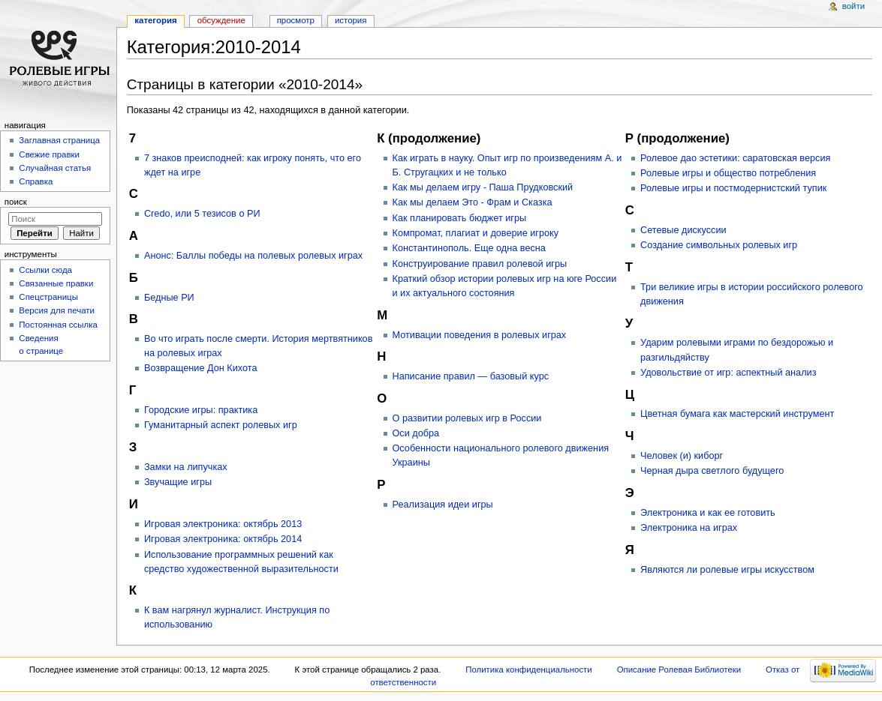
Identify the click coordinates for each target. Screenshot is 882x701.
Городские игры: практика (200, 410)
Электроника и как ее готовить (707, 513)
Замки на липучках (185, 467)
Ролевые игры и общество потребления (728, 173)
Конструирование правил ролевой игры (480, 264)
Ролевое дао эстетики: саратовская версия (735, 158)
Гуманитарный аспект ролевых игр (220, 425)
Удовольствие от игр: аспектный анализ (728, 372)
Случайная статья (55, 167)
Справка (36, 181)
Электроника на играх (688, 528)
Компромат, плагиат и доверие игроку (476, 233)
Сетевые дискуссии (683, 230)
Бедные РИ (169, 297)
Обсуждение (221, 20)
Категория (155, 20)
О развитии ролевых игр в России (467, 418)
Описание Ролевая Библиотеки (679, 669)
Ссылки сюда (45, 269)
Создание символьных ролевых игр (718, 245)
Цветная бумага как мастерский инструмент (737, 414)
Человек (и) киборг (681, 456)
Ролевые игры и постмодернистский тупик (733, 188)
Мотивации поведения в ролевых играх (480, 335)
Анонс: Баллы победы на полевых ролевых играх (253, 255)
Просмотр (296, 20)
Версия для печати (57, 310)
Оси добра (416, 433)
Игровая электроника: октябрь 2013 (223, 524)
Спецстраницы (48, 296)
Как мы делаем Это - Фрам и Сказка (472, 202)
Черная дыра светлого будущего (712, 471)
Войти (853, 5)
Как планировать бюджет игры (460, 218)
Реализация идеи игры (443, 504)
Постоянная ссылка (58, 324)
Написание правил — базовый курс (471, 376)
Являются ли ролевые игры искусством (727, 570)
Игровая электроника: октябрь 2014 (223, 539)
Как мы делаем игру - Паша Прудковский (483, 187)
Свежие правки (49, 154)
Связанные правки (56, 283)
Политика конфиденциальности (528, 669)
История (351, 20)
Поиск (16, 201)
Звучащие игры (178, 482)
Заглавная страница (59, 140)
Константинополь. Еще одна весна (469, 248)
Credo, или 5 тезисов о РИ (202, 213)
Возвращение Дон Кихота (200, 368)
